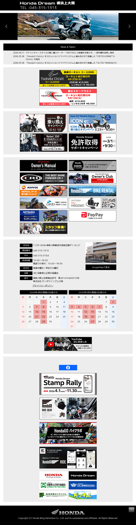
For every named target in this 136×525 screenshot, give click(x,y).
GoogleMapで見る (101, 267)
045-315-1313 (43, 7)
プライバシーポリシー (42, 285)
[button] (115, 5)
